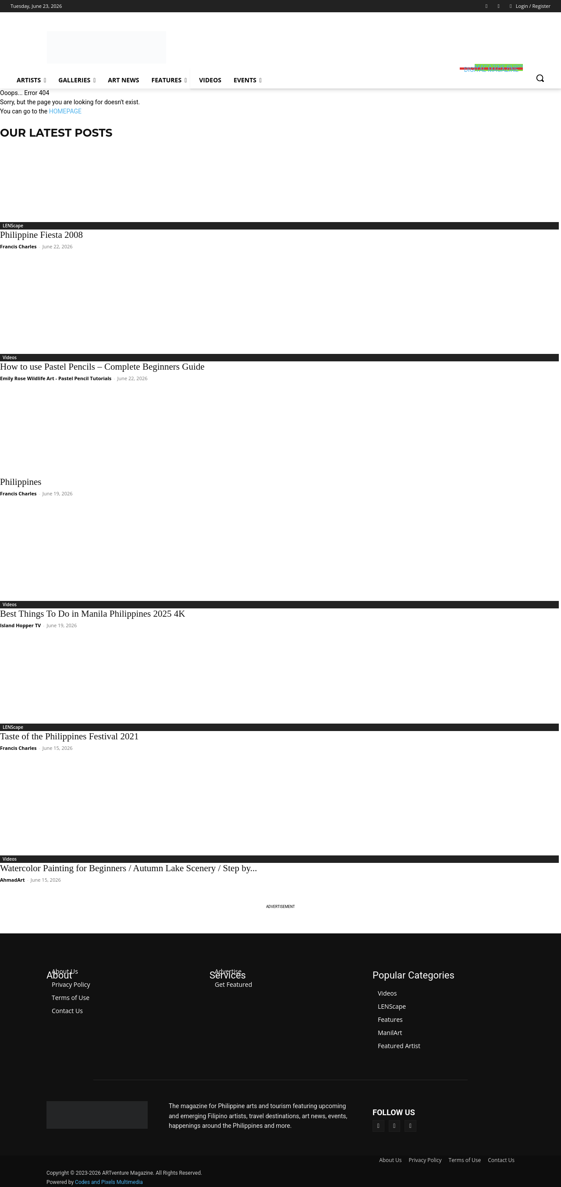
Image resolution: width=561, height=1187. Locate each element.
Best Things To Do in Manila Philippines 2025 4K (92, 613)
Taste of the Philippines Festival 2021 (69, 736)
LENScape (13, 226)
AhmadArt (12, 879)
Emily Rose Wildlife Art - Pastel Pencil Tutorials (55, 378)
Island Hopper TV (20, 625)
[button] (539, 77)
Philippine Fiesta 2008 (41, 235)
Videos (10, 357)
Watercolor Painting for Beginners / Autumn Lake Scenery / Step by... (128, 868)
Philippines (21, 482)
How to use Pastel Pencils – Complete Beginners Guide (102, 366)
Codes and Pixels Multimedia (109, 1182)
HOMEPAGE (65, 111)
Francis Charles (18, 246)
